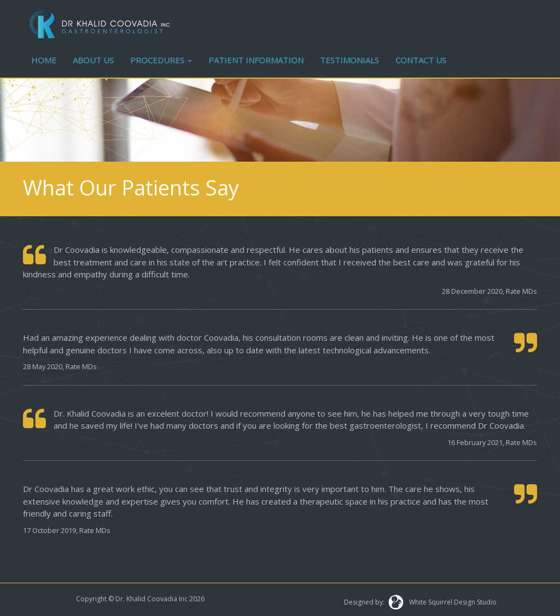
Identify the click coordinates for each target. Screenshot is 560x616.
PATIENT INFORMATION (256, 60)
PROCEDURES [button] (161, 60)
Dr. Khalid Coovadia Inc (151, 598)
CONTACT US (420, 60)
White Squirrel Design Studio (450, 602)
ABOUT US (93, 60)
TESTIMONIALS (349, 60)
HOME (43, 60)
